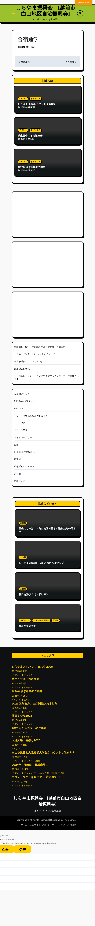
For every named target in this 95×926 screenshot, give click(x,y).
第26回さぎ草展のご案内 (31, 168)
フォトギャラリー (23, 438)
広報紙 (17, 460)
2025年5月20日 (20, 733)
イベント (23, 99)
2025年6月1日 (19, 721)
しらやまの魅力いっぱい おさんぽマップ (34, 355)
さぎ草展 (71, 62)
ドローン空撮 (20, 431)
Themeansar (70, 821)
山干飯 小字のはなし (24, 452)
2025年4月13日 (19, 745)
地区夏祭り (25, 62)
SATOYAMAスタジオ (24, 402)
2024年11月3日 (19, 782)
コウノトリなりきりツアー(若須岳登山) (36, 777)
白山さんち (19, 482)
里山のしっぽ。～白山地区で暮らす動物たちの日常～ (41, 347)
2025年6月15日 (19, 709)
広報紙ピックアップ (24, 467)
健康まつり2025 (22, 716)
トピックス (35, 99)
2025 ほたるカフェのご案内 (29, 729)
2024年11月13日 (20, 770)
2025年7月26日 (20, 696)
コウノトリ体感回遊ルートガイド (31, 416)
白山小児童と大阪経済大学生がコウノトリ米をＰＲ (43, 753)
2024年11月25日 (20, 758)
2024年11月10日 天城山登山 (30, 765)
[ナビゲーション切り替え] (13, 13)
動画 (16, 445)
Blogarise (55, 821)
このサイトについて (39, 825)
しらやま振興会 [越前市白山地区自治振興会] (45, 11)
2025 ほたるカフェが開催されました (34, 704)
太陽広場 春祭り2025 (26, 741)
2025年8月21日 (19, 672)
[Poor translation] (22, 850)
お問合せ (71, 825)
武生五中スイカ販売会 (30, 136)
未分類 (17, 474)
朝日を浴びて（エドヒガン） (28, 362)
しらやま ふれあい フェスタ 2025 (36, 104)
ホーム (24, 825)
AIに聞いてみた (22, 394)
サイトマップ (58, 825)
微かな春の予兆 (22, 369)
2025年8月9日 (19, 684)
